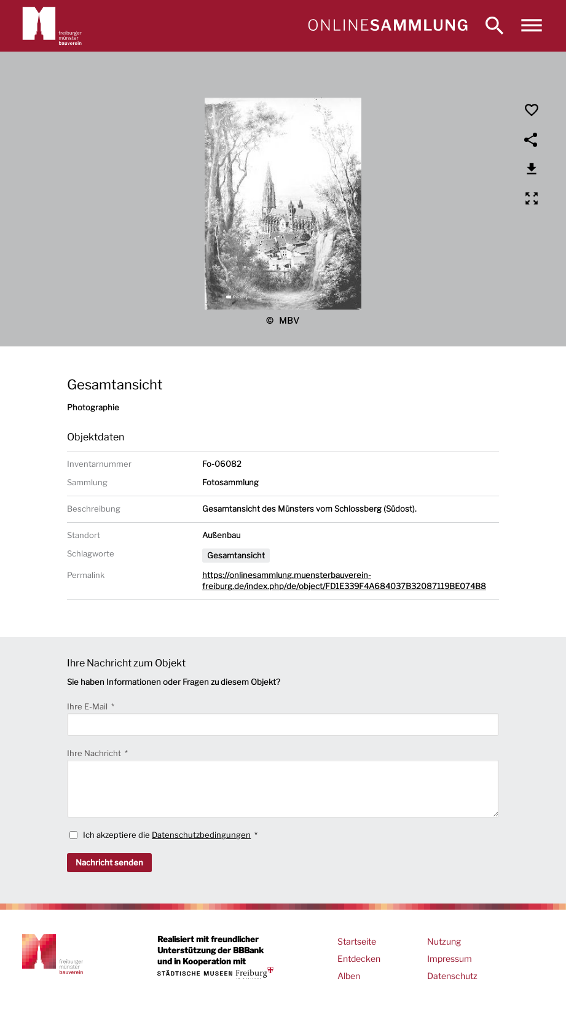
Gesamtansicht (236, 555)
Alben (348, 975)
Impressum (449, 958)
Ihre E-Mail (88, 706)
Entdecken (358, 958)
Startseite (356, 941)
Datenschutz (452, 975)
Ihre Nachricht (95, 753)
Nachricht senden (109, 862)
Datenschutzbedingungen (201, 835)
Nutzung (444, 941)
